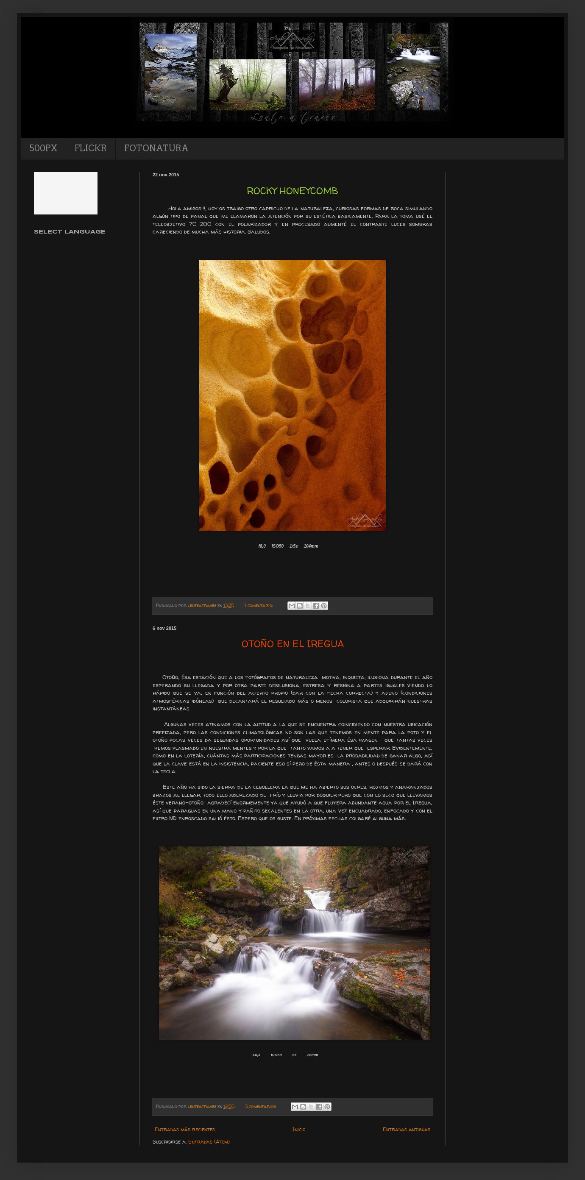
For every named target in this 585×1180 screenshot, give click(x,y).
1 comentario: (259, 605)
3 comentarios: (261, 1106)
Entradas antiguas (406, 1129)
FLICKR (91, 148)
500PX (43, 148)
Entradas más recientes (185, 1129)
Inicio (298, 1129)
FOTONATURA (156, 148)
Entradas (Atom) (209, 1141)
